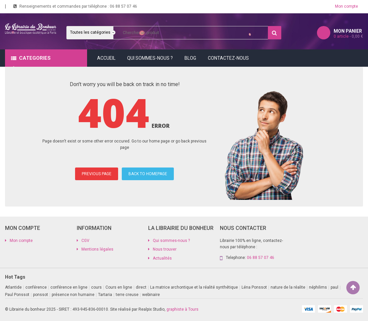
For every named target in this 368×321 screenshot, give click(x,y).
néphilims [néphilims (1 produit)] (318, 287)
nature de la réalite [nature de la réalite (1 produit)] (288, 287)
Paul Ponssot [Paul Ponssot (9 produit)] (17, 294)
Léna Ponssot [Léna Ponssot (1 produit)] (254, 287)
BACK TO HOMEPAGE (147, 174)
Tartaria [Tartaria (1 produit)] (105, 294)
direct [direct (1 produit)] (141, 287)
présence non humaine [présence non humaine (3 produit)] (73, 294)
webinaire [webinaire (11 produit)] (151, 294)
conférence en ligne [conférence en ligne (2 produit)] (68, 287)
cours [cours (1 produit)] (96, 287)
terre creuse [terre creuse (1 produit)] (127, 294)
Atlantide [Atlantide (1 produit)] (13, 287)
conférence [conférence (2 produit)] (36, 287)
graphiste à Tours (182, 309)
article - (348, 36)
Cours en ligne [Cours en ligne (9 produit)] (118, 287)
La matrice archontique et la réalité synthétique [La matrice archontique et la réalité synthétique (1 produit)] (194, 287)
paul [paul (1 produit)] (334, 287)
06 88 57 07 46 (123, 6)
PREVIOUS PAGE (96, 174)
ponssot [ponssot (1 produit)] (40, 294)
